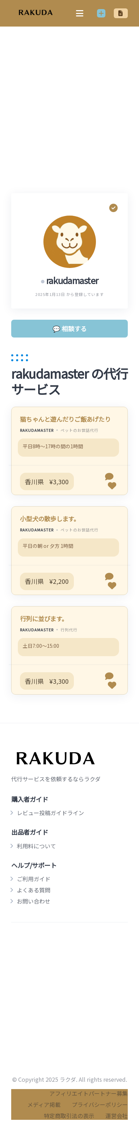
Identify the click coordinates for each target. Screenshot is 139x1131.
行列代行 (69, 629)
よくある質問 (33, 890)
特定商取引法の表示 (69, 1115)
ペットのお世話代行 (79, 430)
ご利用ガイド (33, 879)
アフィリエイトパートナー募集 (88, 1093)
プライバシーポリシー (100, 1104)
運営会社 (116, 1115)
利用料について (36, 846)
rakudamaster (37, 430)
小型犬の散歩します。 (50, 518)
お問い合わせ (33, 901)
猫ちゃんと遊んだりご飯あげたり (65, 419)
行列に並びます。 (44, 618)
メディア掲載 (44, 1104)
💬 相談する (70, 328)
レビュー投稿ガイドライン (50, 813)
